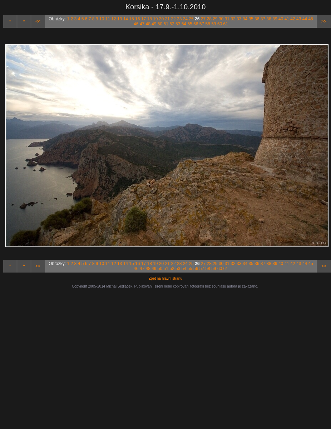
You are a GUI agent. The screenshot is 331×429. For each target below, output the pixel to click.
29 (215, 18)
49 (154, 23)
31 (227, 18)
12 (113, 18)
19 (155, 18)
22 (173, 18)
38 (269, 18)
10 (101, 18)
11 (107, 18)
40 (280, 18)
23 (179, 18)
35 (250, 18)
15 (131, 18)
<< (37, 21)
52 (171, 23)
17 (143, 18)
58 (207, 23)
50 (160, 23)
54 (184, 23)
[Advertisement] (146, 355)
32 (233, 18)
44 (304, 18)
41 (287, 18)
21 (167, 18)
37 (263, 18)
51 (166, 23)
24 (185, 18)
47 (142, 23)
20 (161, 18)
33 (239, 18)
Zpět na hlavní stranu (165, 278)
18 (149, 18)
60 (219, 23)
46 (136, 23)
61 (225, 23)
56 (195, 23)
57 (201, 23)
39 (274, 18)
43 (298, 18)
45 (310, 18)
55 (189, 23)
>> (323, 21)
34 (245, 18)
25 (191, 18)
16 (137, 18)
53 (178, 23)
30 (221, 18)
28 (209, 18)
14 (125, 18)
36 (257, 18)
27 (203, 18)
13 (119, 18)
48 (147, 23)
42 (292, 18)
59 (213, 23)
